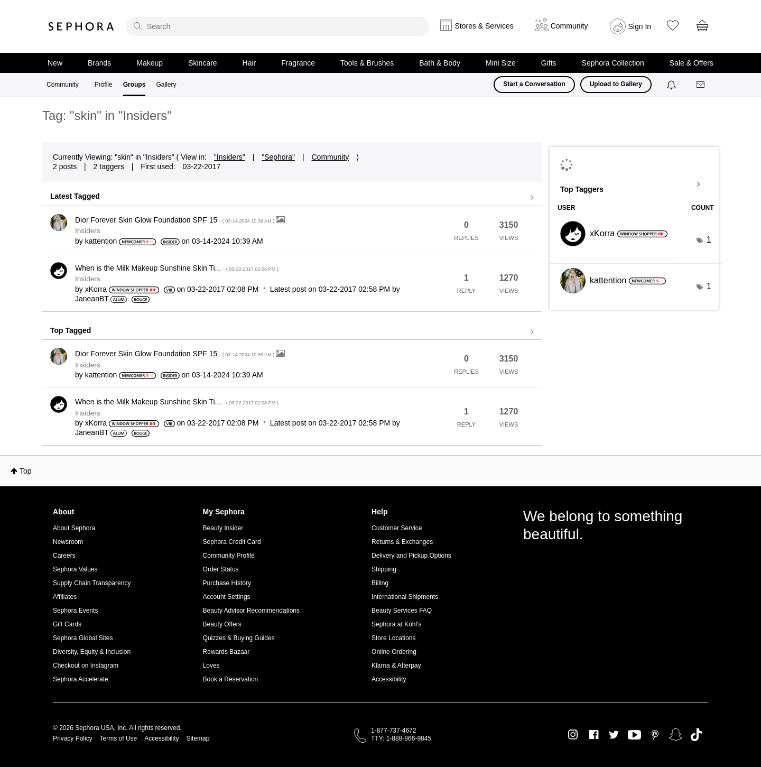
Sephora (81, 26)
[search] (277, 26)
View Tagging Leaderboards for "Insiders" (634, 184)
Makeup (149, 63)
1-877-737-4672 (393, 730)
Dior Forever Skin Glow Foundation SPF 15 (175, 220)
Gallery (166, 84)
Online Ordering (394, 651)
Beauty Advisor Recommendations (251, 610)
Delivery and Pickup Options (411, 555)
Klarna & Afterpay (396, 665)
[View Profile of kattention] (101, 241)
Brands (99, 63)
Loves (211, 665)
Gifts (548, 63)
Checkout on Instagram (85, 665)
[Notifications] (672, 85)
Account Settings (226, 596)
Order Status (221, 569)
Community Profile (229, 555)
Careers (64, 555)
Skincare (202, 63)
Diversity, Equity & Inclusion (92, 651)
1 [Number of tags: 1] (709, 239)
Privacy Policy (72, 738)
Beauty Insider (223, 528)
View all (292, 197)
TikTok (696, 734)
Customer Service (397, 528)
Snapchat (675, 734)
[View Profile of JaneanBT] (92, 298)
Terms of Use (118, 738)
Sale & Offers (691, 63)
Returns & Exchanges (402, 542)
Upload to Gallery (616, 84)
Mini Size (501, 63)
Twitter (613, 734)
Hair (249, 63)
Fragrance (298, 63)
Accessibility (389, 679)
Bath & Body (439, 63)
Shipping (384, 569)
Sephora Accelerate (80, 679)
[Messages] (701, 84)
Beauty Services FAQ (402, 610)
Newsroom (68, 542)
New (55, 63)
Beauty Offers (222, 624)
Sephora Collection (613, 63)
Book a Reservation (230, 679)
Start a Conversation (534, 84)
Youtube (634, 735)
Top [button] (26, 471)
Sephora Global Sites (83, 638)
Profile (104, 84)
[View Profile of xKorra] (96, 289)
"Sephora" (278, 157)
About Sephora (74, 528)
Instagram (573, 734)
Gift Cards (67, 624)
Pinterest (655, 734)
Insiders (87, 231)
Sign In (640, 26)
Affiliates (65, 596)
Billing (380, 583)
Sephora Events (75, 610)
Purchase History (227, 583)
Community (63, 84)
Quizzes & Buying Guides (239, 638)
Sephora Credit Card (232, 542)
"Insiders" (229, 157)
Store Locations (393, 638)
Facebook (593, 734)
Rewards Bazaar (226, 651)
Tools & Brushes (367, 63)
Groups (134, 84)
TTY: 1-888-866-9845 (401, 738)
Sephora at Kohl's (396, 624)
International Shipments (405, 596)
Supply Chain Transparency (92, 583)
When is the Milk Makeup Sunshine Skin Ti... (177, 268)
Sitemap (197, 738)
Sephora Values (75, 569)
